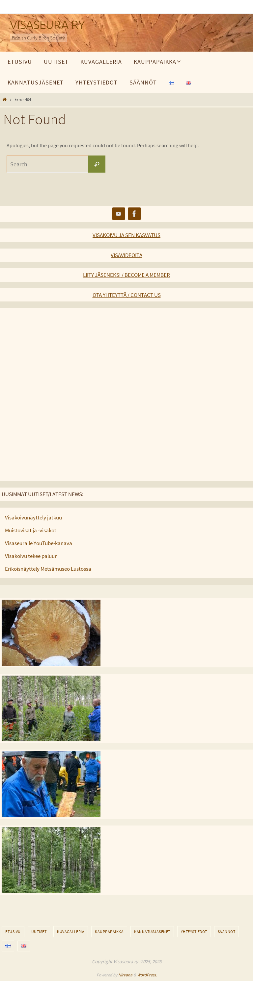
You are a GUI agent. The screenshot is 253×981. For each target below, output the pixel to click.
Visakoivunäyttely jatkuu (33, 517)
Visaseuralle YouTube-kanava (38, 543)
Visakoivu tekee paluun (31, 556)
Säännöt (227, 931)
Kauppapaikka (109, 931)
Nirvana (125, 975)
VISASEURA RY (47, 25)
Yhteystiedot (194, 931)
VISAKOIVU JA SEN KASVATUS (126, 235)
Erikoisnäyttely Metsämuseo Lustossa (48, 568)
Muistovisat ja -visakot (30, 530)
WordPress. (147, 975)
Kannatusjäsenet (152, 931)
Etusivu (13, 931)
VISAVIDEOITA (126, 255)
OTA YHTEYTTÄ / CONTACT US (127, 295)
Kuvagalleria (70, 931)
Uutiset (39, 931)
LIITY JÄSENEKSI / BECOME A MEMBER (126, 274)
